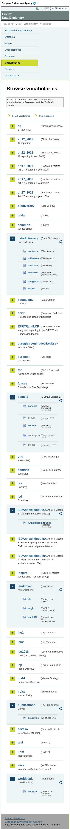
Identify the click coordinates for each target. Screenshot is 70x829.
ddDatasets (34, 258)
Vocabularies (12, 62)
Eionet (18, 24)
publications (26, 705)
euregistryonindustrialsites (29, 343)
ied (20, 496)
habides (23, 470)
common (24, 225)
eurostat (23, 356)
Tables (8, 43)
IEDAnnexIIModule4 (29, 555)
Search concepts (46, 116)
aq (19, 126)
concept (32, 406)
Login (42, 8)
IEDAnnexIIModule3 (29, 538)
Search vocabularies (21, 116)
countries (33, 717)
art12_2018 (25, 152)
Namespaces (12, 75)
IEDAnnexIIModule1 (29, 509)
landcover (25, 586)
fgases (22, 383)
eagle (31, 608)
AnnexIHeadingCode (34, 522)
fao (20, 370)
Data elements (13, 49)
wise (21, 765)
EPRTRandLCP (28, 326)
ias (20, 483)
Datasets (10, 36)
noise (22, 691)
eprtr (21, 313)
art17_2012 (25, 179)
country (32, 791)
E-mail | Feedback (15, 818)
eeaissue (33, 272)
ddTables (33, 265)
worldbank (25, 778)
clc (29, 599)
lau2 (21, 642)
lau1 (21, 632)
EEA (20, 3)
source (32, 425)
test (20, 742)
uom (21, 752)
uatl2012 (33, 617)
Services (9, 69)
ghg (20, 456)
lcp (20, 665)
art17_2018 (25, 192)
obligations (34, 281)
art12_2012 (25, 139)
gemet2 (23, 396)
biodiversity (26, 205)
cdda (21, 215)
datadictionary (28, 238)
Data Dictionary (31, 24)
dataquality (25, 299)
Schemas (10, 56)
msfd (21, 678)
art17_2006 (25, 165)
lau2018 (23, 651)
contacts (33, 251)
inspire (22, 572)
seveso (23, 729)
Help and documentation (18, 30)
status (31, 288)
